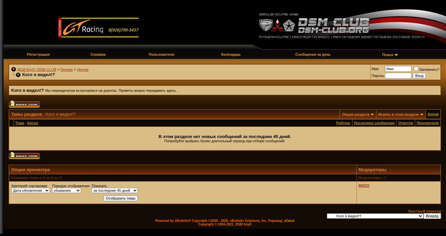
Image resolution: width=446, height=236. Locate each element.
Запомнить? (426, 69)
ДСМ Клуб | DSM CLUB (36, 69)
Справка (98, 54)
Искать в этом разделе (398, 114)
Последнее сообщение (374, 123)
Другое (83, 69)
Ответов (405, 123)
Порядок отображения (70, 186)
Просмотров (428, 123)
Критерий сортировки (29, 186)
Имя (375, 69)
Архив (433, 114)
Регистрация (38, 54)
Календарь (231, 54)
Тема (19, 123)
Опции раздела (355, 114)
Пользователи (162, 54)
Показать (99, 186)
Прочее (66, 69)
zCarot (289, 221)
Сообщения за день (312, 54)
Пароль (378, 76)
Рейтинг (343, 123)
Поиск (387, 55)
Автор (32, 123)
